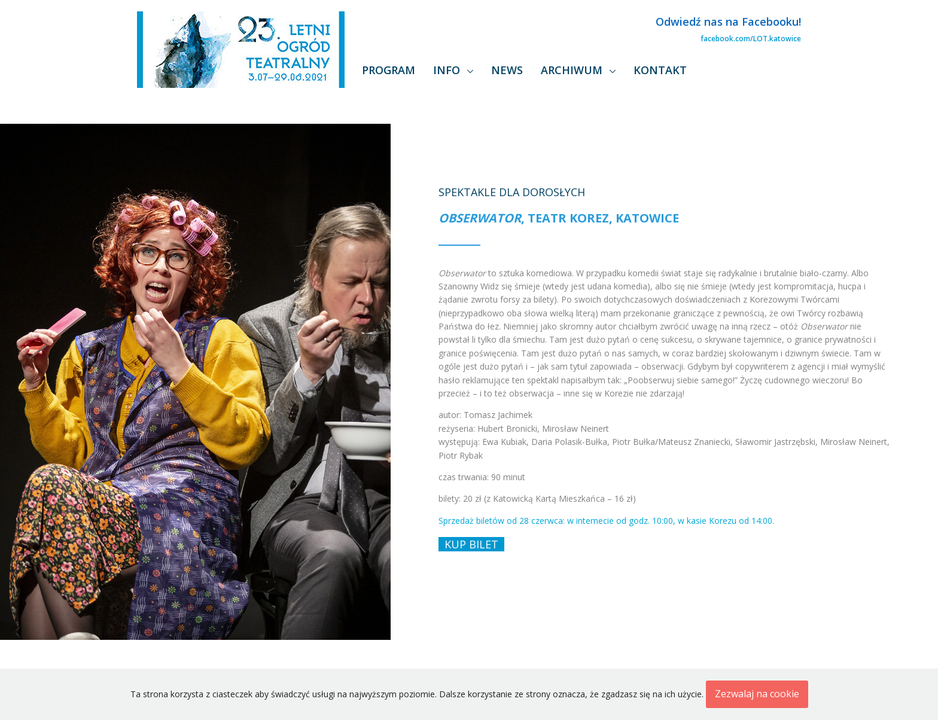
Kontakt (660, 70)
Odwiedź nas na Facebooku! (728, 21)
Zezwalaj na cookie (757, 693)
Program (388, 70)
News (507, 70)
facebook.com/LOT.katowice (751, 38)
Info (448, 70)
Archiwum (573, 70)
